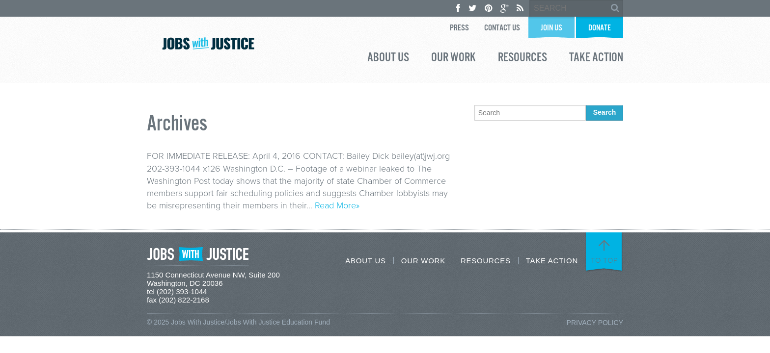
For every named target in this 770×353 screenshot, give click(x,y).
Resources (522, 59)
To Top (604, 260)
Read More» (337, 205)
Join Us (551, 28)
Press (459, 28)
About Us (388, 59)
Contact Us (502, 28)
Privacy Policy (595, 323)
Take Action (596, 59)
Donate (599, 28)
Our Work (453, 59)
